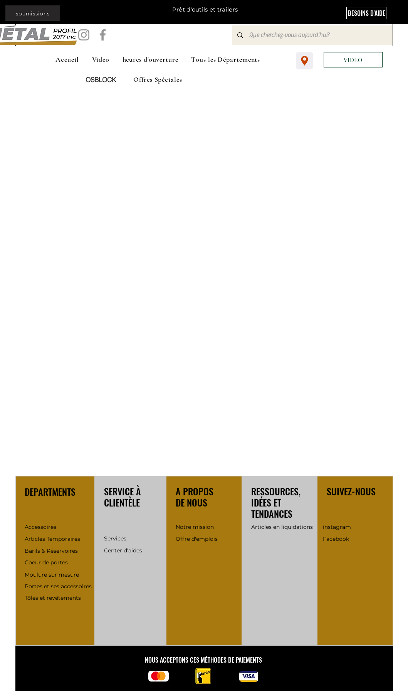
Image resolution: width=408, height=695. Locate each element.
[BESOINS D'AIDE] (366, 13)
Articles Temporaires (52, 538)
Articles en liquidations (282, 526)
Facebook (337, 538)
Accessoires (40, 526)
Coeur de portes (46, 562)
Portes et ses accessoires (58, 586)
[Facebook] (102, 34)
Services (115, 538)
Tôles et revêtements (53, 597)
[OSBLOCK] (101, 79)
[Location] (304, 60)
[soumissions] (32, 13)
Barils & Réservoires (51, 550)
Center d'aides (123, 550)
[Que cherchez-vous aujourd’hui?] (311, 35)
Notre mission (195, 526)
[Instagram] (83, 34)
